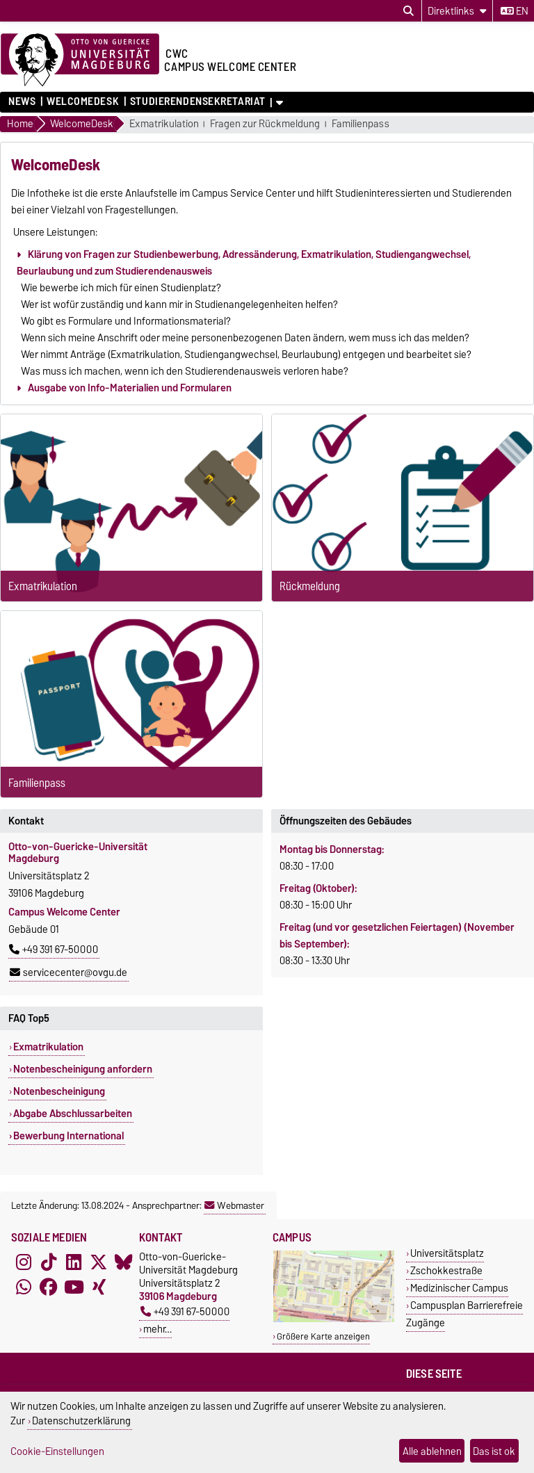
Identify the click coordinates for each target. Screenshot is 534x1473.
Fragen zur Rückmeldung (265, 124)
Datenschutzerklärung (81, 1420)
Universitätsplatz (447, 1253)
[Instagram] (23, 1262)
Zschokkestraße (446, 1270)
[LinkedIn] (73, 1262)
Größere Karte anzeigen (323, 1336)
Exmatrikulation (164, 124)
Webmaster (234, 1205)
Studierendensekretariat (198, 101)
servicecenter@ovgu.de (68, 972)
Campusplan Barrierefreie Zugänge (464, 1313)
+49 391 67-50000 (53, 949)
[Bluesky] (123, 1262)
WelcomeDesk (83, 101)
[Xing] (98, 1287)
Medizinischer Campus (459, 1287)
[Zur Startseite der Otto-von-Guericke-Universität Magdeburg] (80, 60)
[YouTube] (73, 1287)
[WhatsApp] (23, 1287)
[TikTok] (48, 1262)
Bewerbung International (68, 1136)
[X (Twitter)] (98, 1262)
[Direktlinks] (457, 11)
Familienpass (360, 124)
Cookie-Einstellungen (57, 1451)
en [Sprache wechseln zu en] (514, 11)
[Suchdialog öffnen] (408, 11)
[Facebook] (48, 1287)
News (21, 101)
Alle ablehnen (432, 1451)
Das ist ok (494, 1451)
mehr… (157, 1328)
